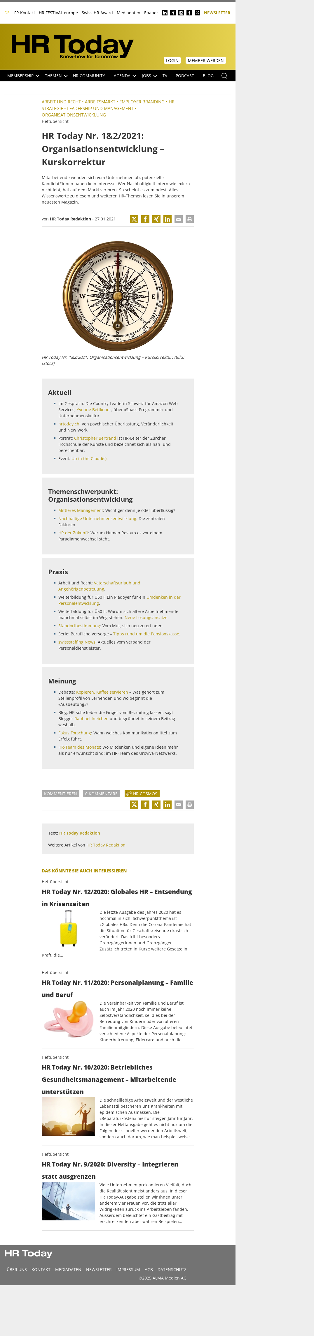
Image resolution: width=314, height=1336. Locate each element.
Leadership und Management (100, 108)
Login (172, 60)
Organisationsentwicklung (74, 115)
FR (16, 12)
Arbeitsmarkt (100, 102)
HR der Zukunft (73, 533)
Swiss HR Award (97, 12)
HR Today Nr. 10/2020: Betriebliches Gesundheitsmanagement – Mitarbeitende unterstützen (109, 1079)
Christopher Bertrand (95, 438)
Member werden (206, 60)
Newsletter (217, 12)
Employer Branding (142, 102)
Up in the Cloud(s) (89, 458)
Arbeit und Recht (61, 102)
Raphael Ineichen (91, 718)
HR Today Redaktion (70, 219)
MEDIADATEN (68, 1269)
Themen (56, 75)
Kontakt (27, 12)
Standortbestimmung (79, 625)
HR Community (89, 75)
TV (165, 75)
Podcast (185, 75)
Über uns (17, 1269)
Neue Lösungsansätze (146, 617)
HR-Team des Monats (79, 747)
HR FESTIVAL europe (58, 12)
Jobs (149, 75)
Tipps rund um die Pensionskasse (146, 634)
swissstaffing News (76, 642)
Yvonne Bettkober (94, 409)
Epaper (151, 12)
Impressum (128, 1269)
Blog (208, 75)
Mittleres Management (80, 510)
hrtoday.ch (68, 424)
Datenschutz (172, 1269)
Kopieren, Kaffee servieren (102, 692)
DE (7, 12)
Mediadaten (128, 12)
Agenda (125, 75)
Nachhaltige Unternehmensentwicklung (97, 518)
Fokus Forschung (74, 733)
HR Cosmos (145, 793)
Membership (23, 75)
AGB (149, 1269)
